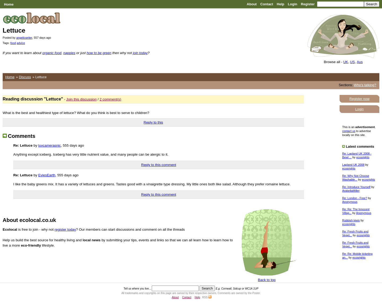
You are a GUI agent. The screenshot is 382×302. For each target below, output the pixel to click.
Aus (360, 62)
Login (292, 4)
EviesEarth (46, 175)
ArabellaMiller (351, 190)
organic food (52, 53)
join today (140, 53)
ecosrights (362, 157)
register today (65, 229)
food (13, 43)
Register (308, 4)
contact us (348, 131)
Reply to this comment (158, 165)
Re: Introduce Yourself (356, 187)
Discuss (25, 77)
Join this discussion (81, 99)
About (252, 4)
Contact (266, 4)
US (352, 62)
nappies (69, 53)
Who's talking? (365, 85)
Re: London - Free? (354, 198)
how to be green (99, 53)
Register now (359, 99)
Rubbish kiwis (351, 220)
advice (21, 43)
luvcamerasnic (49, 145)
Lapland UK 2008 (353, 164)
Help (280, 4)
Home (9, 4)
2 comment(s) (110, 99)
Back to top (267, 280)
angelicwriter (24, 37)
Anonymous (349, 201)
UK (345, 62)
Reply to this (153, 122)
